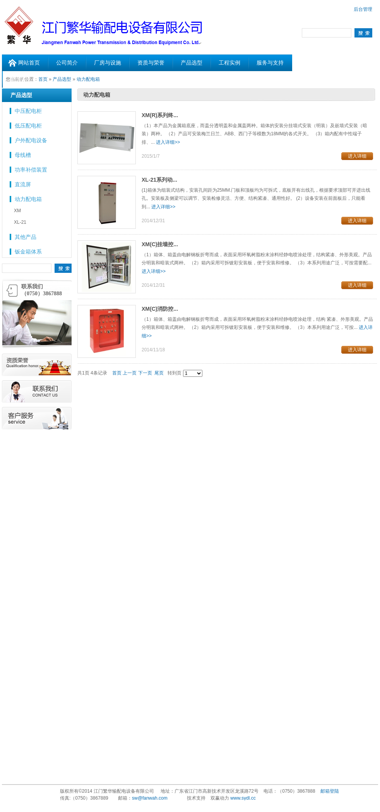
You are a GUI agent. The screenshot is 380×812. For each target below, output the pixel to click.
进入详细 (357, 156)
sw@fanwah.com (150, 798)
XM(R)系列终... (160, 115)
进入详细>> (168, 142)
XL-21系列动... (159, 180)
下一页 (145, 373)
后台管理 (363, 9)
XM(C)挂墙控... (160, 244)
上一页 (130, 373)
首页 (117, 373)
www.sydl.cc (242, 798)
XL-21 (20, 222)
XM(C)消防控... (160, 309)
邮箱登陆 (329, 791)
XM (17, 210)
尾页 (159, 373)
